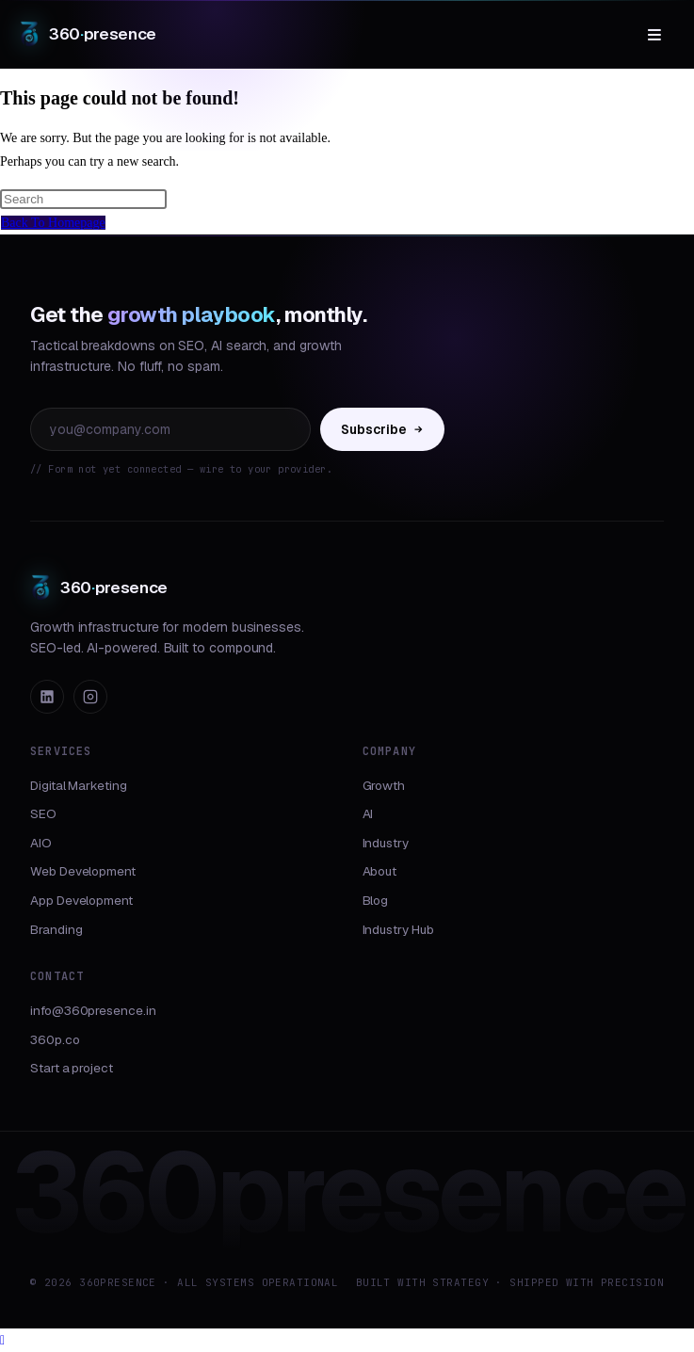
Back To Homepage (53, 223)
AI (368, 813)
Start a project (71, 1067)
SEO (43, 813)
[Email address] (170, 429)
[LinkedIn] (47, 697)
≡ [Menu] (654, 34)
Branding (56, 929)
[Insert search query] (83, 199)
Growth (384, 785)
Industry (386, 842)
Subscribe (382, 429)
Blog (376, 900)
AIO (41, 842)
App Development (81, 900)
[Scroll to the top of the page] (2, 1340)
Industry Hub (398, 929)
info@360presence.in (93, 1010)
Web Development (83, 870)
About (380, 870)
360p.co (55, 1039)
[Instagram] (90, 697)
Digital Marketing (78, 785)
